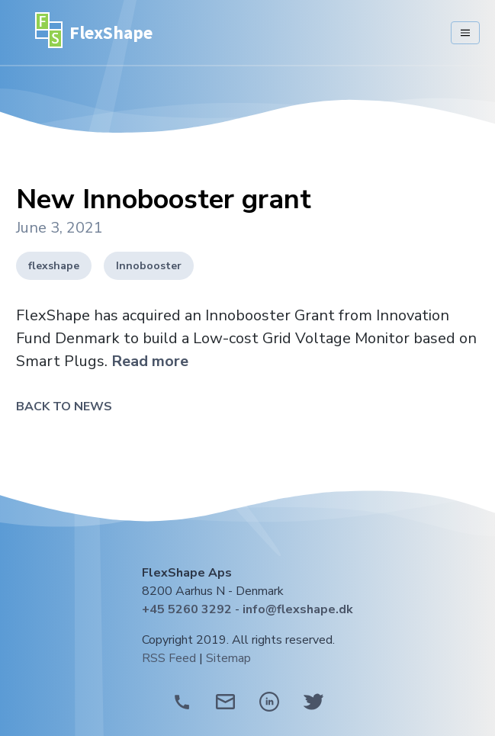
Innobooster (149, 266)
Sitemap (228, 658)
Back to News (64, 406)
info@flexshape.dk (298, 609)
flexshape (53, 266)
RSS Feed (169, 658)
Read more (149, 361)
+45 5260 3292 (187, 609)
